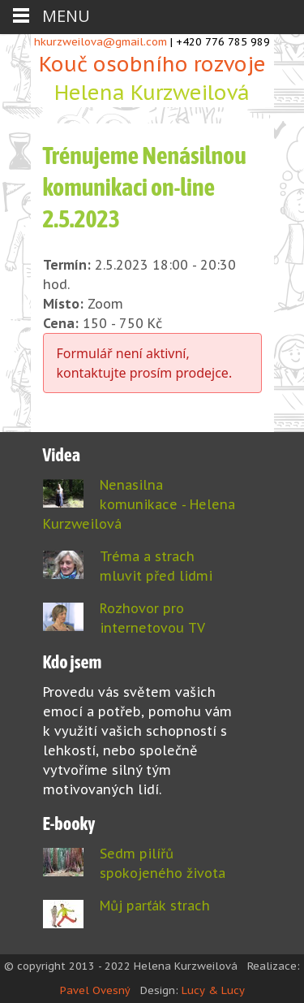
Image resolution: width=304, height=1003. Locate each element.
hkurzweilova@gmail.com (100, 42)
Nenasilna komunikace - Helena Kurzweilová (139, 504)
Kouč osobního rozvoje (152, 79)
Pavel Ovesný (95, 990)
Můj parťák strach (155, 905)
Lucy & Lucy (213, 990)
